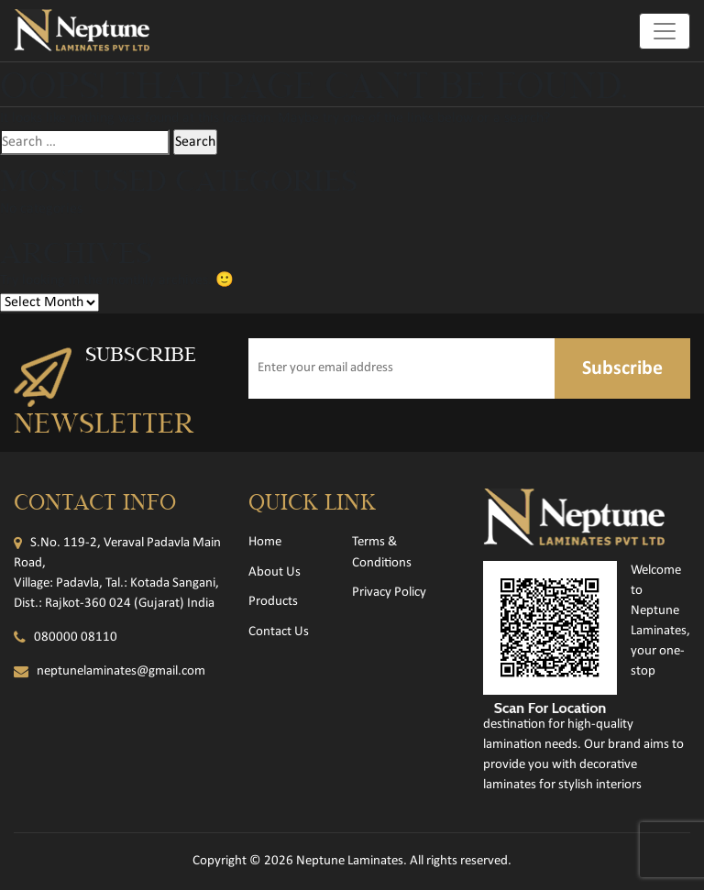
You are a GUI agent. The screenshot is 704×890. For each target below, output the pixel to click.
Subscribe (622, 368)
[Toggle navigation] (664, 31)
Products (273, 602)
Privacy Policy (389, 592)
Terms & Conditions (382, 552)
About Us (274, 572)
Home (264, 542)
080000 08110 (75, 637)
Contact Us (278, 632)
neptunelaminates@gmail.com (121, 671)
